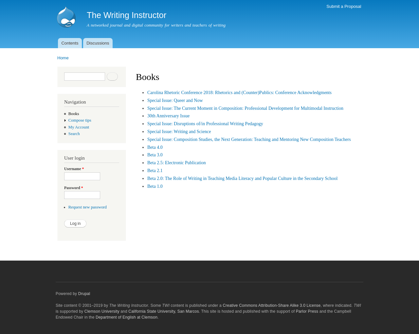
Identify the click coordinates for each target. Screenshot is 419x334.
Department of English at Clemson (126, 317)
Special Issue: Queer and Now (175, 100)
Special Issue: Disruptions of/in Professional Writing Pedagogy (205, 123)
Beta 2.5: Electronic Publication (176, 162)
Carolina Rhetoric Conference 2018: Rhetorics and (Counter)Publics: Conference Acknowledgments (239, 92)
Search (74, 133)
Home (63, 57)
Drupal (84, 293)
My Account (78, 127)
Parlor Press (307, 311)
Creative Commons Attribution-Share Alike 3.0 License (271, 305)
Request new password (87, 207)
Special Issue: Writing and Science (179, 131)
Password (73, 188)
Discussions (97, 43)
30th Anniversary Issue (168, 115)
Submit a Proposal (343, 6)
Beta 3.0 (155, 154)
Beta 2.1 (155, 170)
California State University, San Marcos (163, 311)
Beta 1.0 (155, 186)
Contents (69, 43)
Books (73, 113)
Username (74, 169)
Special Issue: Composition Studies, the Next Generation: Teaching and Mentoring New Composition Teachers (249, 139)
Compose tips (79, 120)
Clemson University (101, 311)
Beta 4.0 (155, 147)
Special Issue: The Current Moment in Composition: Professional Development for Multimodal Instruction (245, 108)
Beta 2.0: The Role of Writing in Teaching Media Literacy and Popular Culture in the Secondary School (242, 178)
